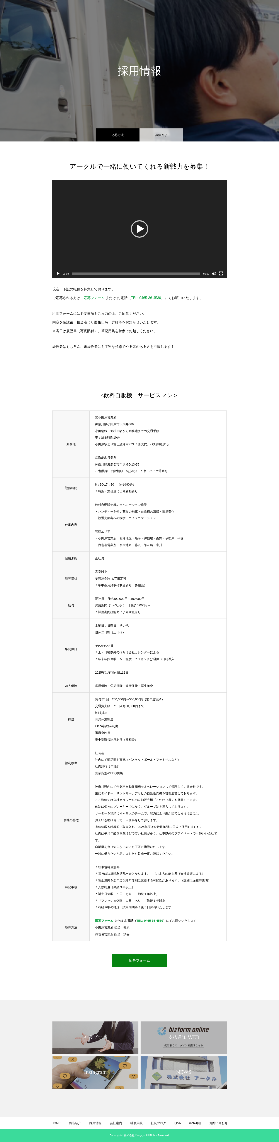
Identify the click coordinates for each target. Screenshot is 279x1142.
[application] (139, 229)
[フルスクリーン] (221, 273)
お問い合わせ (261, 11)
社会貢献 (181, 11)
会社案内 (161, 11)
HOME (102, 11)
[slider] (136, 273)
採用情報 (141, 11)
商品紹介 (121, 11)
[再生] (58, 273)
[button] (139, 229)
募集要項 (161, 135)
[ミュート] (214, 273)
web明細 (239, 11)
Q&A (222, 11)
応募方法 (118, 135)
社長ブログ (203, 11)
